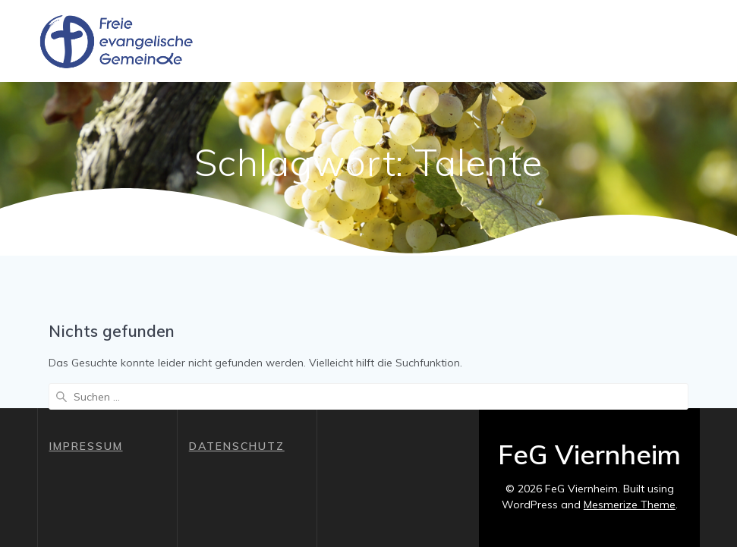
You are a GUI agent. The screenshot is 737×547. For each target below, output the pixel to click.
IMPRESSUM (86, 446)
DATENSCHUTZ (237, 446)
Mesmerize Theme (630, 504)
